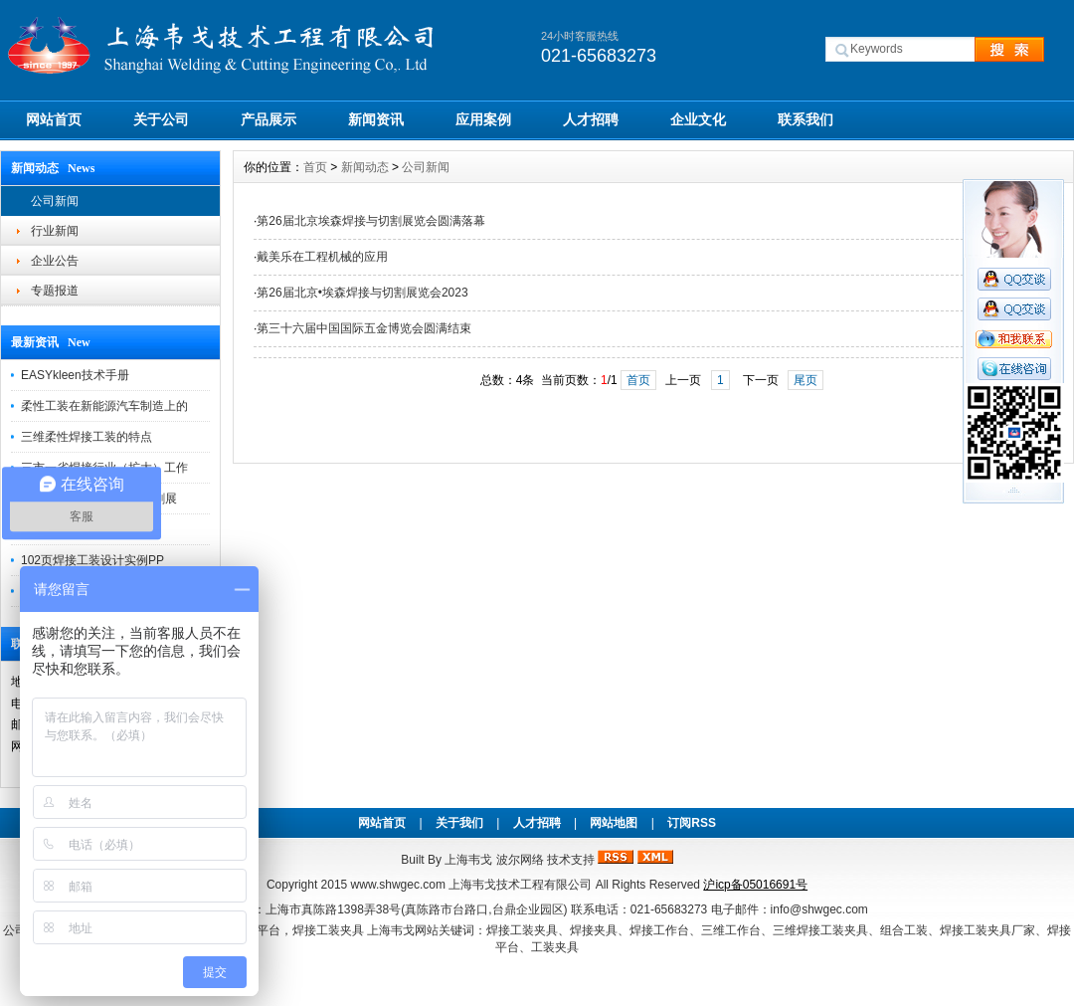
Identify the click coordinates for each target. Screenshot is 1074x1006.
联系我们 (805, 119)
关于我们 (459, 823)
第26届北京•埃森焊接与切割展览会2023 (362, 293)
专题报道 (55, 291)
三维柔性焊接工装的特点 (86, 437)
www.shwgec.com (398, 885)
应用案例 (483, 119)
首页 (315, 167)
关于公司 (161, 119)
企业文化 (698, 119)
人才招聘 (591, 119)
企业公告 (55, 261)
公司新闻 (55, 201)
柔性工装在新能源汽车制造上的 (104, 406)
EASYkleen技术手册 (75, 375)
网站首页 (54, 119)
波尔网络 (520, 860)
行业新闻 (55, 231)
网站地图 (613, 823)
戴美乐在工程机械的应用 (322, 257)
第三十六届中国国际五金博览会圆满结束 (364, 328)
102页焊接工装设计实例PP (92, 560)
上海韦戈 (468, 860)
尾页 (805, 380)
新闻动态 (365, 167)
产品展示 (268, 119)
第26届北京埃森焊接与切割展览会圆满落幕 (370, 221)
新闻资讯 (376, 119)
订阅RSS (691, 823)
